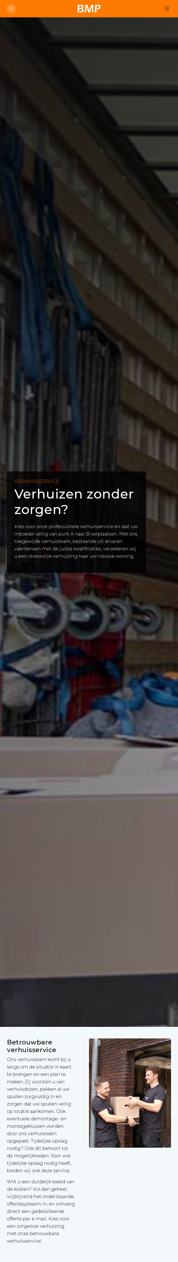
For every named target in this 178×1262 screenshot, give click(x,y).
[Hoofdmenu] (167, 9)
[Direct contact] (11, 9)
